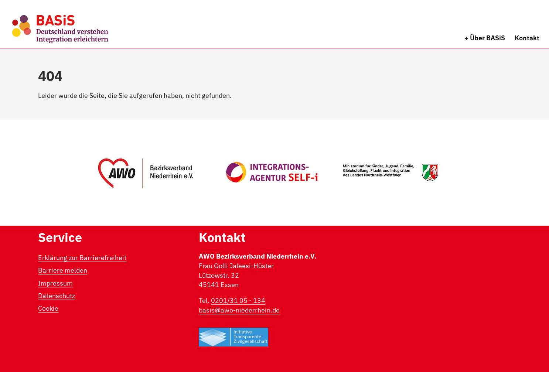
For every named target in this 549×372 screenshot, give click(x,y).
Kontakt (527, 37)
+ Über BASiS (484, 37)
